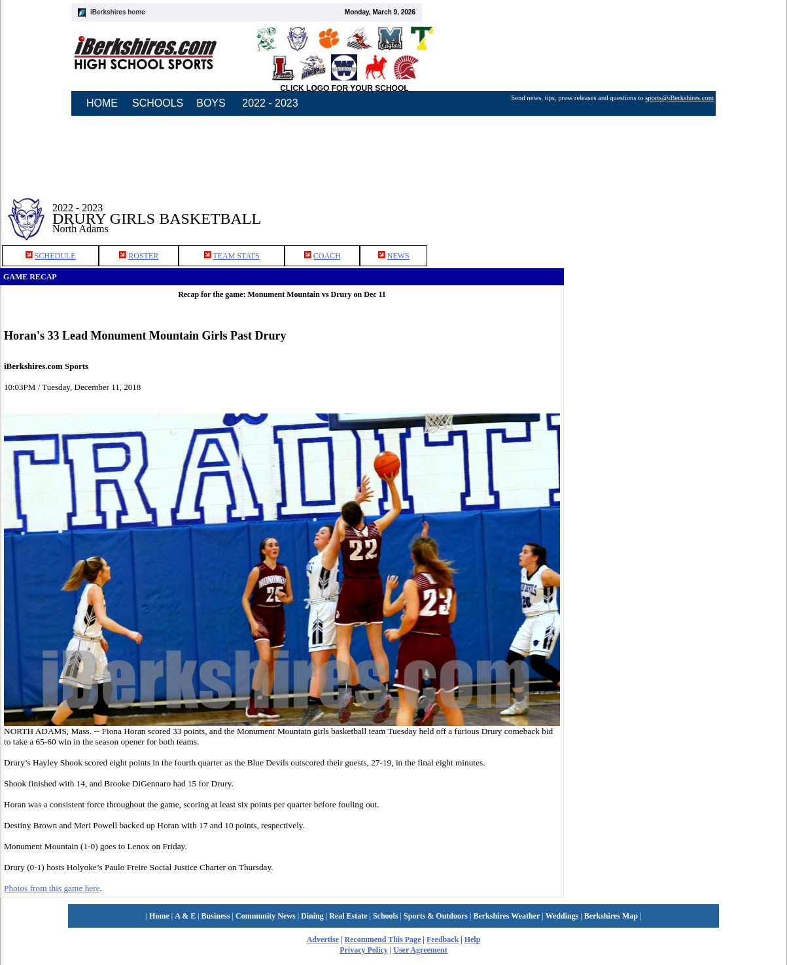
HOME (102, 103)
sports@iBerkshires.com (679, 97)
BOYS (210, 103)
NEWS (398, 255)
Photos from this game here (52, 888)
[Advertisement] (622, 385)
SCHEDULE (55, 255)
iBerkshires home (117, 12)
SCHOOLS (157, 103)
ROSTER (143, 255)
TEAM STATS (236, 255)
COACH (327, 255)
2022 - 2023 (270, 103)
